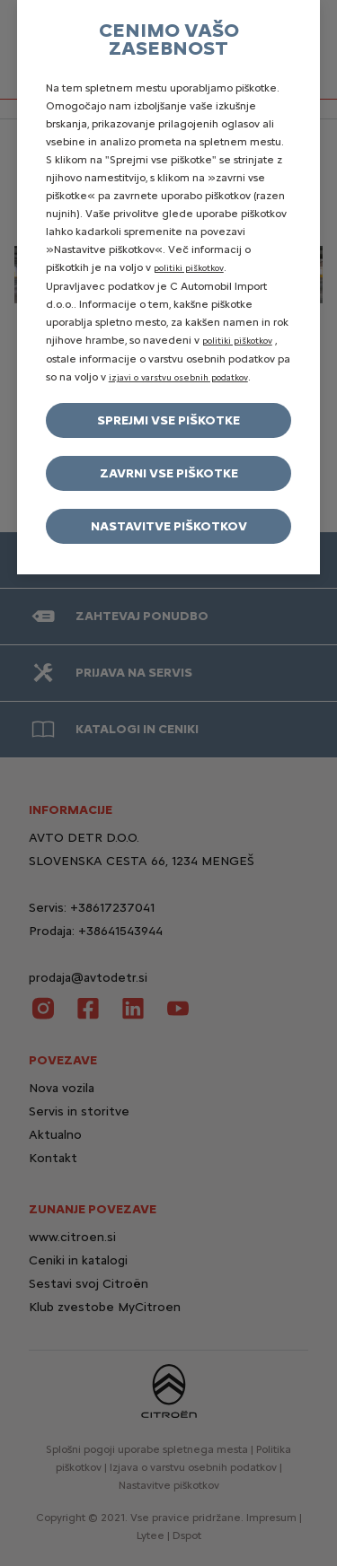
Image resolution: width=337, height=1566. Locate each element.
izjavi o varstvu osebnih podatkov (178, 377)
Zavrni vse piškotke (169, 473)
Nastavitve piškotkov (169, 526)
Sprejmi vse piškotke (168, 420)
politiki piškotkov (189, 268)
